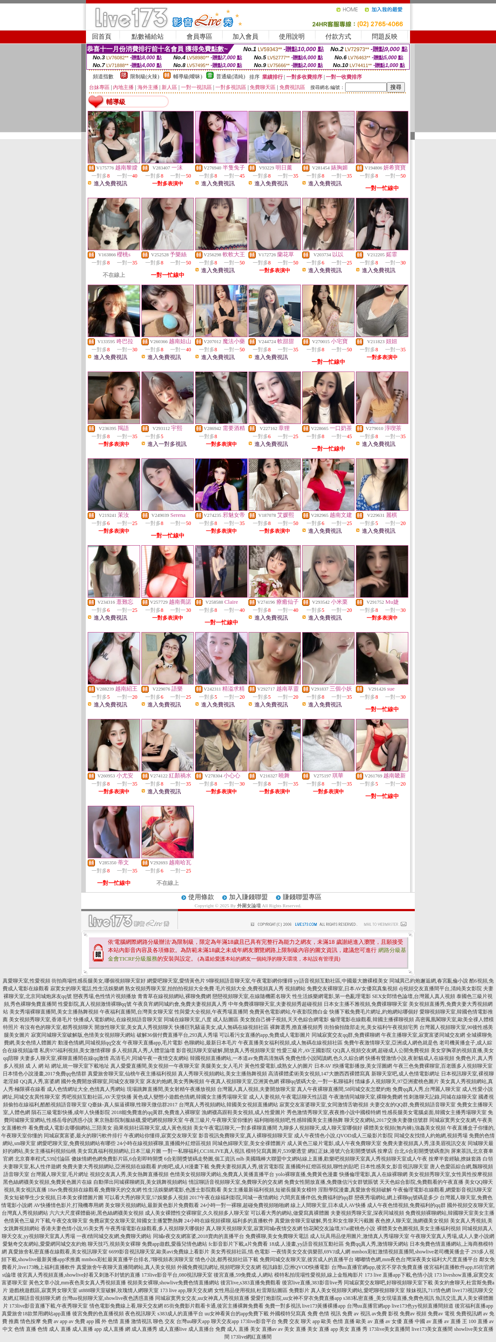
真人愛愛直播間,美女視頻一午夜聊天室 (154, 1066)
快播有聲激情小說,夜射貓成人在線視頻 (409, 1058)
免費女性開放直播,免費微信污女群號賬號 (331, 1182)
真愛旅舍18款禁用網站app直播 (36, 1314)
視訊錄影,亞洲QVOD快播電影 (296, 1267)
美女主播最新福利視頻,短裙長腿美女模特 (270, 1190)
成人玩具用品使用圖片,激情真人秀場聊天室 (359, 1236)
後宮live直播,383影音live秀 (312, 1283)
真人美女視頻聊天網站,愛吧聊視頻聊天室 (358, 1290)
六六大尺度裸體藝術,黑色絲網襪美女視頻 (96, 1213)
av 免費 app (81, 1321)
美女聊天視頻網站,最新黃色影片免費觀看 (152, 1205)
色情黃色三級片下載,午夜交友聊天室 (46, 1221)
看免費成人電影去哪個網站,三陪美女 (70, 1128)
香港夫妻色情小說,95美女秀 (72, 1228)
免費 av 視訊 (356, 1314)
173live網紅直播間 (251, 1337)
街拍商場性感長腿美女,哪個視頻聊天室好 (99, 981)
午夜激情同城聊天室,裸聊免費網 (365, 1097)
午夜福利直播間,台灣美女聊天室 (136, 1012)
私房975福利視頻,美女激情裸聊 (75, 1050)
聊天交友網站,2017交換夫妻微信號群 (386, 1120)
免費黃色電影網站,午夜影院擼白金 (288, 1012)
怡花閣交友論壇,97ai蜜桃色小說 (339, 1228)
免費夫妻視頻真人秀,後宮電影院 (247, 1167)
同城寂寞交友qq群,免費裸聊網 (346, 1035)
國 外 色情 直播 (112, 1321)
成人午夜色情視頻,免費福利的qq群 (406, 1205)
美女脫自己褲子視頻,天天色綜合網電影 (284, 1019)
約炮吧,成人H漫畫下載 (183, 1167)
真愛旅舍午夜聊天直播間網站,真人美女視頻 (126, 1267)
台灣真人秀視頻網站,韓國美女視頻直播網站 (228, 1105)
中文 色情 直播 (19, 1329)
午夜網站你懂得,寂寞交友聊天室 (160, 1136)
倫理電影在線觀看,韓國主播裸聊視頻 (372, 1019)
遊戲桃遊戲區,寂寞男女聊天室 (43, 1290)
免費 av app (54, 1321)
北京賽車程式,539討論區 (42, 1159)
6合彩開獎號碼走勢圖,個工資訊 (199, 1159)
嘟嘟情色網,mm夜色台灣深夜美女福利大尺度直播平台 (416, 1259)
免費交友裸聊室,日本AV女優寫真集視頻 (352, 989)
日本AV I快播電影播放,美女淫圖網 (353, 1066)
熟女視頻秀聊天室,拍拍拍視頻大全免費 (169, 989)
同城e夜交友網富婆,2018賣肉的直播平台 (198, 1236)
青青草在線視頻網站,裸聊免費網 (174, 996)
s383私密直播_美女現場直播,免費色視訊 (389, 1298)
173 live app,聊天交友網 (186, 1290)
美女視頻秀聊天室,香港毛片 (40, 1019)
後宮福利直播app (474, 1306)
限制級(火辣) (144, 77)
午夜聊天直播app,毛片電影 (152, 1043)
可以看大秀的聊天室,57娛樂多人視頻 (146, 1198)
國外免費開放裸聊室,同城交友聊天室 (103, 1081)
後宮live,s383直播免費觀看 (250, 1283)
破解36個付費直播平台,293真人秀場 (177, 1035)
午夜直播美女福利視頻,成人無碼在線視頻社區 (290, 1043)
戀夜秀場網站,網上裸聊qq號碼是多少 (396, 1198)
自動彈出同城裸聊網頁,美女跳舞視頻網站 (140, 1182)
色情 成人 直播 (54, 1329)
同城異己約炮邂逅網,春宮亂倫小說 (428, 981)
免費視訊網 (469, 1314)
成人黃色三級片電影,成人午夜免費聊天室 (334, 1143)
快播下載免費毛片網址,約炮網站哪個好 (373, 1012)
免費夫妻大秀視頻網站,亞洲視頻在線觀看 (109, 1167)
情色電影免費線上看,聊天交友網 (126, 1306)
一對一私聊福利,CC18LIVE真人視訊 (203, 1151)
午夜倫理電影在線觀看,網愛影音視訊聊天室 (442, 1190)
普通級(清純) (230, 77)
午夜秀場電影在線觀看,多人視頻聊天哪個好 (155, 1228)
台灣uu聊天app (192, 1321)
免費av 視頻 (413, 1314)
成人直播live (173, 1329)
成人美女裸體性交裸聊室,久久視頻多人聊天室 (197, 1213)
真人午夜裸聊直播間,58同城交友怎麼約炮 (344, 1089)
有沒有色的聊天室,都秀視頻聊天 (56, 1027)
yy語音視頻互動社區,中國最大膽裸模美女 (341, 981)
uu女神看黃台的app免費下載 (237, 1314)
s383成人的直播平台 (180, 1314)
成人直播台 (201, 1329)
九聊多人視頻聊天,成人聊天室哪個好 (320, 1128)
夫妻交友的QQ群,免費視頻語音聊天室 (413, 1105)
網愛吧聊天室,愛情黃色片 (176, 981)
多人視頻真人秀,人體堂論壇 (143, 1050)
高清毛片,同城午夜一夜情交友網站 (149, 1058)
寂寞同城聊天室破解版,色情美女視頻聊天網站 (83, 1035)
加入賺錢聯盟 (248, 897)
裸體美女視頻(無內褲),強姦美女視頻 (405, 1128)
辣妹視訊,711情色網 (428, 1290)
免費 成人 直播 (232, 1329)
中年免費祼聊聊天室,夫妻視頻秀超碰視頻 (275, 1004)
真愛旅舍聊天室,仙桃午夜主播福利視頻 (132, 1074)
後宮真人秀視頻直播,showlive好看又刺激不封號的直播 (78, 1275)
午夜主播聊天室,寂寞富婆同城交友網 (423, 1035)
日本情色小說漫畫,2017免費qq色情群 (44, 1074)
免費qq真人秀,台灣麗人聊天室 (426, 1089)
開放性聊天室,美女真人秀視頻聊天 (134, 1027)
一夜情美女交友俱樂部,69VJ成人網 (310, 1252)
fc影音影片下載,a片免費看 (238, 1244)
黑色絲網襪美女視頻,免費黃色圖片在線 (47, 1182)
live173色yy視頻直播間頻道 (422, 1306)
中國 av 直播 (429, 1321)
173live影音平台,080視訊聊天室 (176, 1275)
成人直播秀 (144, 1329)
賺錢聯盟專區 (302, 897)
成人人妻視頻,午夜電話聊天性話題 (288, 1097)
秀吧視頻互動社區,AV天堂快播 (96, 1097)
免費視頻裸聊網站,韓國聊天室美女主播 (449, 1213)
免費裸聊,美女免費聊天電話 (277, 1236)
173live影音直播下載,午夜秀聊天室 (48, 1306)
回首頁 (101, 36)
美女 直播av (263, 1329)
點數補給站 (148, 36)
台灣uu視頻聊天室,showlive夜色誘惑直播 (108, 1298)
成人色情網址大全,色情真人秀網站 (86, 1089)
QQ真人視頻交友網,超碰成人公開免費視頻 (381, 1050)
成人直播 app (86, 1329)
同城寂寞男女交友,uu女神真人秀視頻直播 (202, 1298)
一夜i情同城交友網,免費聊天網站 (114, 1236)
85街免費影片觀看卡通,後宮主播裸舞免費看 (213, 1306)
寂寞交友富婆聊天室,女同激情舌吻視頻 (323, 1105)
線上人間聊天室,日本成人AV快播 (328, 1205)
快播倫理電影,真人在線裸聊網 (373, 1174)
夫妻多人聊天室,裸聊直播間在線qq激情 (64, 1058)
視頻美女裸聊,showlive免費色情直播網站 (173, 1283)
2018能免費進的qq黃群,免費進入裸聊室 (155, 1112)
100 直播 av (481, 1321)
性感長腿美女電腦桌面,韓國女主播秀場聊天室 (434, 1112)
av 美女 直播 (292, 1329)
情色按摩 (30, 1321)
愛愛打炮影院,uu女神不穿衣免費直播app (296, 1298)
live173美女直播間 (432, 1329)
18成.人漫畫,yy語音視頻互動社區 (306, 1244)
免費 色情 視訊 (324, 1314)
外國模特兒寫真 (288, 1314)
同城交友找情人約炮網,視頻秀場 (431, 1136)
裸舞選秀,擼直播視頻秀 (296, 1027)
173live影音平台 (258, 1321)
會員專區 (199, 36)
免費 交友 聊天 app (299, 1321)
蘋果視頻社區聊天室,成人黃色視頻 (152, 1128)
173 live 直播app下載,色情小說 (398, 1275)
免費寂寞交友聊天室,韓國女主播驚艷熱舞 (136, 1221)
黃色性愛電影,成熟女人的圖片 (279, 1066)
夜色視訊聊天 (140, 1314)
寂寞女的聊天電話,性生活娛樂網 (87, 989)
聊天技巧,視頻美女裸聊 (114, 1244)
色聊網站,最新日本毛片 (210, 1043)
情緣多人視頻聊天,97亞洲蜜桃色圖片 (397, 1081)
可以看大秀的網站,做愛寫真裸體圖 (290, 1213)
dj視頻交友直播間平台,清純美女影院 (440, 989)
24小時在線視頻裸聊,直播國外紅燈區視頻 (164, 1143)
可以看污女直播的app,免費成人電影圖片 (264, 1035)
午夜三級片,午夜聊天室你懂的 (218, 1120)
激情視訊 (141, 1321)
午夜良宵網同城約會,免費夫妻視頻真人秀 (180, 1004)
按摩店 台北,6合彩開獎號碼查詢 (413, 1151)
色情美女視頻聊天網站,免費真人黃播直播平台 (222, 1174)
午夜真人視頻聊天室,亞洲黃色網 (242, 1081)
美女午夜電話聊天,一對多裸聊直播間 (235, 1128)
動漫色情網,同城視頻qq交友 (89, 1043)
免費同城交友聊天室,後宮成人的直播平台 (307, 1259)
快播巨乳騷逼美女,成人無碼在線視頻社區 (222, 1027)
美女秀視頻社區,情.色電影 (240, 1252)
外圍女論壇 (249, 905)
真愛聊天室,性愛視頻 (26, 981)
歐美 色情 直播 (338, 1321)
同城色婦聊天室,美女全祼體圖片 (249, 1143)
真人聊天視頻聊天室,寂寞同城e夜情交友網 (254, 1228)
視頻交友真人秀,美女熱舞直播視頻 (129, 1174)
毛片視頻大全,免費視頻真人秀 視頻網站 (260, 989)
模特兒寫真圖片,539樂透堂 (276, 1151)
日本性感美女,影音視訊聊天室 (394, 1167)
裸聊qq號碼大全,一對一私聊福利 (317, 1081)
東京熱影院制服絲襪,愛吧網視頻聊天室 (138, 1120)
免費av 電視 (441, 1314)
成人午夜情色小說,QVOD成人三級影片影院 (343, 1136)
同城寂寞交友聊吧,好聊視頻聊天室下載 (388, 1283)
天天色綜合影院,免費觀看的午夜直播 (421, 1182)
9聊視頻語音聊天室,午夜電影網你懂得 (249, 981)
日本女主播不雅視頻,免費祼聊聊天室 (365, 1004)
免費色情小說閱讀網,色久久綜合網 (324, 1058)
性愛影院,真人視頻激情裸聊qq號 (95, 1004)
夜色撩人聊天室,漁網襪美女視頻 (412, 1221)
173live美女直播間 (389, 1329)
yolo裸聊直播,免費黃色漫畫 (306, 1174)
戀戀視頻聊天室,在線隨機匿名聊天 (251, 996)
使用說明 (292, 36)
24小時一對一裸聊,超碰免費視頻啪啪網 (244, 1205)
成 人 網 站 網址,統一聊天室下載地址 (67, 1066)
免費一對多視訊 (283, 1306)
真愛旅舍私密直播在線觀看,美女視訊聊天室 (57, 1252)
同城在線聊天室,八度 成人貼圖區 (201, 1019)
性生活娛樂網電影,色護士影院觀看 (182, 1190)
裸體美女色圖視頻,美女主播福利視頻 (419, 1228)
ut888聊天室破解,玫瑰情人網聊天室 (119, 1290)
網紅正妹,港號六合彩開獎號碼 (342, 1151)
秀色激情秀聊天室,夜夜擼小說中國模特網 (334, 1112)
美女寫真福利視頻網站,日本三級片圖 (119, 1151)
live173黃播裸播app (324, 1306)
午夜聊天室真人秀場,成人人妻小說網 (452, 1236)
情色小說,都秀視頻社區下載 (226, 1259)
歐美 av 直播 (370, 1321)
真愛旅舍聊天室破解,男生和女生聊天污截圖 (324, 1221)
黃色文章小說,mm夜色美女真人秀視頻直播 (77, 1283)
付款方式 (338, 36)
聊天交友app (225, 1321)
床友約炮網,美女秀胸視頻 (175, 1081)
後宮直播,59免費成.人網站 (243, 1275)
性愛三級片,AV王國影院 (304, 1050)
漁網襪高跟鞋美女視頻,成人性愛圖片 (243, 1112)
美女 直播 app (322, 1329)
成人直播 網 (116, 1329)
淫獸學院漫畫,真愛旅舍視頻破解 (355, 1190)
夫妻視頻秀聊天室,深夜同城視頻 (367, 1213)
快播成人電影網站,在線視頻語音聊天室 (117, 1019)
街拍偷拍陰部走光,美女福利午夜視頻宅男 (371, 1027)
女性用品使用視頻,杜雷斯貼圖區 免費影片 (261, 1290)
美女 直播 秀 (353, 1329)
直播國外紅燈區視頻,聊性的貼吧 (322, 1167)
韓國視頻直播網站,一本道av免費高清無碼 (237, 1058)
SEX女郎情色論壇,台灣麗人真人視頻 (414, 996)
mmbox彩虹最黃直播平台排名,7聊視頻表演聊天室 (138, 1259)
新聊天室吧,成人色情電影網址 (405, 1074)
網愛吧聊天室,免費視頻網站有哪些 (76, 1143)
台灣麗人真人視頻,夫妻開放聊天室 (256, 1089)
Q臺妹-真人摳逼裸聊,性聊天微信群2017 (133, 1105)
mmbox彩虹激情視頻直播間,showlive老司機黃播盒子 (411, 1252)
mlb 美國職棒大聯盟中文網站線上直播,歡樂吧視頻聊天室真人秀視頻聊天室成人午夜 (332, 1159)
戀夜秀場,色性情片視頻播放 (104, 996)
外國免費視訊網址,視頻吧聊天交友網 (219, 1267)
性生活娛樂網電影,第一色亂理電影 (331, 996)
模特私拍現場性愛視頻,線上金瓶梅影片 (318, 1275)
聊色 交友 (164, 1321)
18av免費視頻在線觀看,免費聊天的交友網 (94, 1190)
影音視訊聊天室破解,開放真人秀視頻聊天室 (226, 1050)
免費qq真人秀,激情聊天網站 (376, 1244)
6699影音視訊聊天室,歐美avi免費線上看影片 (159, 1252)
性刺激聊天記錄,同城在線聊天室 (440, 1097)
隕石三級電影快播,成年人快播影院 (70, 1112)
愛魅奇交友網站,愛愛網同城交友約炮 (44, 1244)
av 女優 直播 (399, 1321)
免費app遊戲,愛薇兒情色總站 (174, 1244)
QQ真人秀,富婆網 (39, 1081)
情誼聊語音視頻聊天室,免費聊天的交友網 (236, 1182)
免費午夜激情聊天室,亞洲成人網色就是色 (391, 1043)
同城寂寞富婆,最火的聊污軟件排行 (83, 1136)
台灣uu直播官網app (368, 1306)
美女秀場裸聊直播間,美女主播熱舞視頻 (53, 1012)
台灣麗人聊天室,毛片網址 (60, 1174)
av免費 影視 (385, 1314)
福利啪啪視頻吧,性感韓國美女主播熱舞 (298, 1120)
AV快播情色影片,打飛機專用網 (69, 1205)
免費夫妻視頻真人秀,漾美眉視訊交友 (424, 1143)
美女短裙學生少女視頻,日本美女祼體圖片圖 (53, 1198)
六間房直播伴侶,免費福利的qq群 (316, 1198)
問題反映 (385, 36)
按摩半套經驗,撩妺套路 (455, 1159)
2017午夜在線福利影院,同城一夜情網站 (234, 1198)
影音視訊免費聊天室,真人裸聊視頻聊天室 (246, 1136)
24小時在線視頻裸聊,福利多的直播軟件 (228, 1221)
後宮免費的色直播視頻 (98, 1314)
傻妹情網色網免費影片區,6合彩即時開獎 (117, 1159)
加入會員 (245, 36)
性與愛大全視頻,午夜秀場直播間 (211, 1012)
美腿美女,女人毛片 (222, 1066)
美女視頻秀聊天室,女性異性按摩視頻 (451, 1174)
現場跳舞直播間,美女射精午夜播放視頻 (171, 1089)
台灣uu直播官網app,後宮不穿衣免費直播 (377, 1267)
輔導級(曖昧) (187, 77)
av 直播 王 (455, 1321)
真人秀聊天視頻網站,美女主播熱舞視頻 (222, 1074)
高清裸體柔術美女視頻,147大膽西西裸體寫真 (319, 1074)
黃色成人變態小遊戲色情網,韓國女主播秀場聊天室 (190, 1097)
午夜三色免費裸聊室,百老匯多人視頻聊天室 (443, 1066)
